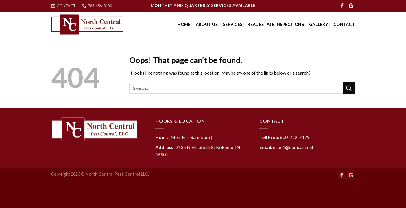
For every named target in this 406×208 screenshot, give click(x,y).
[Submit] (349, 88)
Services (232, 24)
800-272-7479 (294, 137)
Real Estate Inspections (276, 24)
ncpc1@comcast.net (293, 147)
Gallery (318, 24)
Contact (344, 24)
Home (184, 24)
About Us (207, 24)
